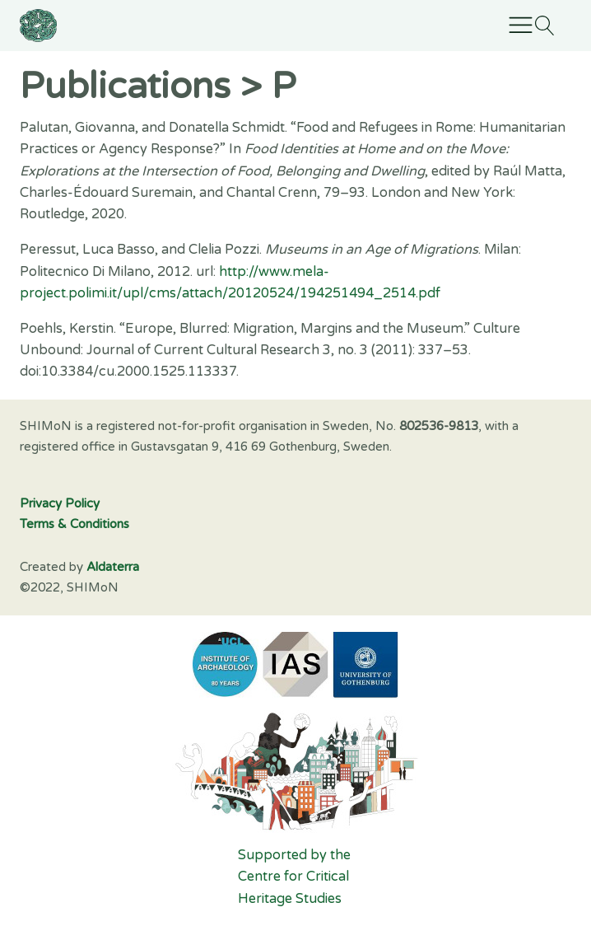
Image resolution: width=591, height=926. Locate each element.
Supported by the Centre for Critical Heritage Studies (296, 877)
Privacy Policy (60, 503)
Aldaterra (112, 566)
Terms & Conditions (74, 524)
